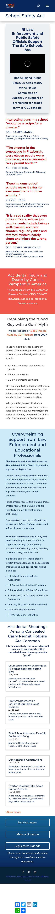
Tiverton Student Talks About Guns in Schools (26, 787)
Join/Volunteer (27, 822)
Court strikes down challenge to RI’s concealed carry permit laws (27, 668)
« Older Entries (13, 812)
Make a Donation (27, 834)
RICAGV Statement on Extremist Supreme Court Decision (24, 703)
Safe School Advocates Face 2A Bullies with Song (27, 735)
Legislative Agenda (27, 846)
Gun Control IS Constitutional (26, 759)
